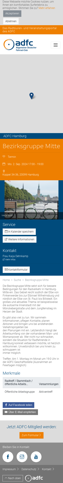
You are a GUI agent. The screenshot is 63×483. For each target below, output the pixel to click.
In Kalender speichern (19, 231)
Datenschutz (31, 469)
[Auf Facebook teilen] (18, 405)
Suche (17, 280)
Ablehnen (10, 21)
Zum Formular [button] (31, 435)
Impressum (11, 469)
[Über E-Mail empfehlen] (20, 412)
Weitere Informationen (19, 239)
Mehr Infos (9, 259)
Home (6, 280)
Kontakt (48, 469)
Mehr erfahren (47, 8)
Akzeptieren (12, 13)
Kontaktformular (16, 269)
